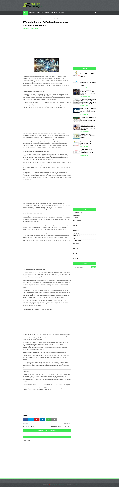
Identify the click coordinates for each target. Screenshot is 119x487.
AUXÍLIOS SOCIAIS (78, 212)
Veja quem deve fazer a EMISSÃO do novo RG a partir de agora (87, 136)
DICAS (75, 225)
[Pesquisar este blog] (82, 267)
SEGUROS (76, 256)
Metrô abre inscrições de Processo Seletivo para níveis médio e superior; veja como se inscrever (88, 92)
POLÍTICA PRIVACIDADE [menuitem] (43, 12)
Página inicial (26, 18)
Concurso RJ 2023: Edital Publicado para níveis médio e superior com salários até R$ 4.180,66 (88, 83)
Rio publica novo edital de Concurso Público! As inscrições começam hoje (87, 143)
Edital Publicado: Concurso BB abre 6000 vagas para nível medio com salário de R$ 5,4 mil (88, 111)
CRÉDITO (76, 218)
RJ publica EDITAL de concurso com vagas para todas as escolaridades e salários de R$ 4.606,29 (88, 74)
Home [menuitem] (25, 12)
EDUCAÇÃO (76, 230)
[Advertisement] (47, 43)
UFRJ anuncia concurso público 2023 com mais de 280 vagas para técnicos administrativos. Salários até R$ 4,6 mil (88, 102)
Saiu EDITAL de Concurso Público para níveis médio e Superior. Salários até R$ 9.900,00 (87, 152)
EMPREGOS (76, 233)
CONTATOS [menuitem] (54, 12)
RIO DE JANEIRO (77, 251)
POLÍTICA (76, 248)
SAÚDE (75, 253)
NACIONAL (76, 246)
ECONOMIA (76, 228)
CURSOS (76, 223)
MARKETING (76, 243)
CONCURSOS (77, 215)
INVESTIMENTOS (77, 240)
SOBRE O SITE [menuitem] (32, 12)
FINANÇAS (76, 238)
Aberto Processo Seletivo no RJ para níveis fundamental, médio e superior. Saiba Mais (88, 119)
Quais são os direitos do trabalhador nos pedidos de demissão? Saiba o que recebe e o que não (88, 127)
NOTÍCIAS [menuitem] (61, 12)
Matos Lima (26, 28)
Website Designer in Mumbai (58, 485)
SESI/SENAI (76, 258)
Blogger (75, 485)
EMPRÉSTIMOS (77, 235)
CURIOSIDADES (77, 220)
